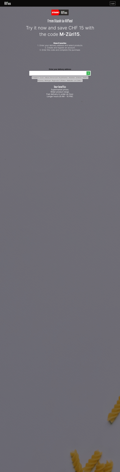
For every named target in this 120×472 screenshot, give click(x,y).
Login (113, 3)
